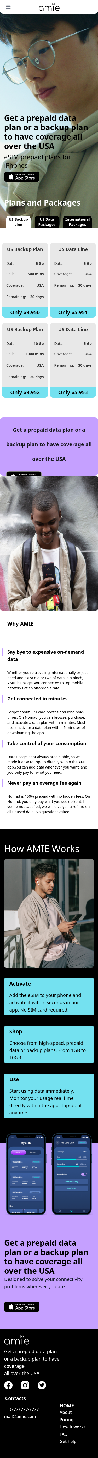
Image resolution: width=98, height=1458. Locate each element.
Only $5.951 (73, 312)
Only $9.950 (25, 312)
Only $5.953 (73, 392)
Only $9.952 (25, 392)
